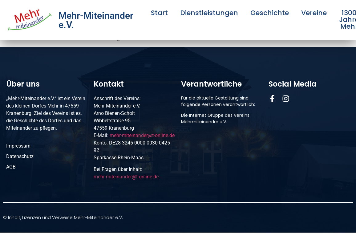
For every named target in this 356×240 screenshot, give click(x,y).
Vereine (314, 13)
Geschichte (269, 13)
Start (159, 13)
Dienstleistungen (209, 13)
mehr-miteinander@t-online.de (142, 135)
